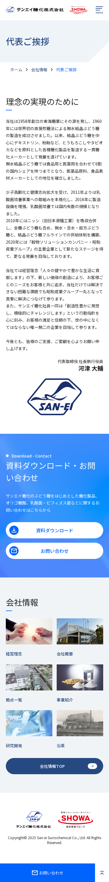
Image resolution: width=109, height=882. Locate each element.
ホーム (16, 69)
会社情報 (39, 69)
